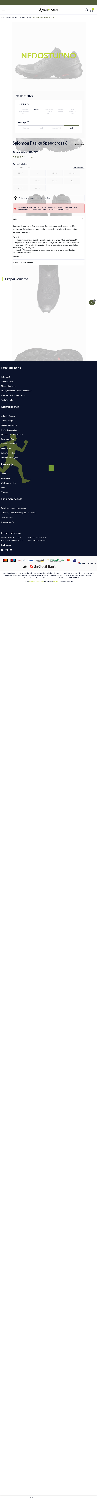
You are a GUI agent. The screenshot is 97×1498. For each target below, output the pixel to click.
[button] (4, 10)
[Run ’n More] (49, 9)
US (21, 168)
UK (29, 168)
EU (14, 168)
